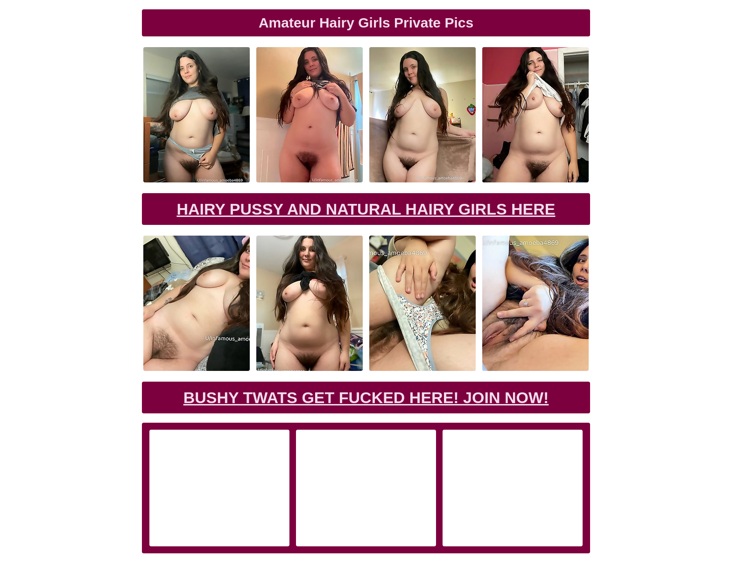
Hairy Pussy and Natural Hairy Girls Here (365, 209)
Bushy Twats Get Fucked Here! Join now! (366, 397)
